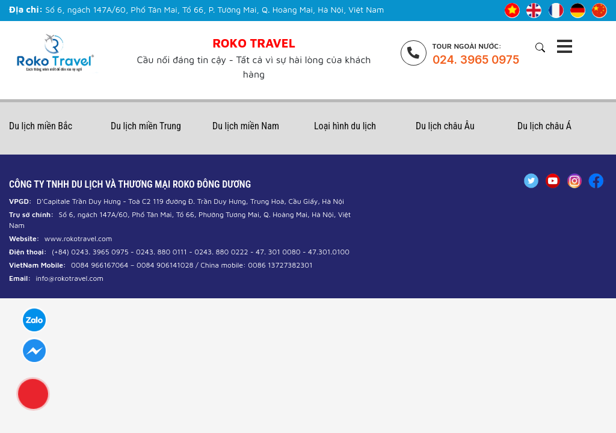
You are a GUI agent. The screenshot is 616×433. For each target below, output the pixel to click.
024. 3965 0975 (476, 60)
